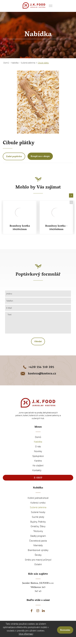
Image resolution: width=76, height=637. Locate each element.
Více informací (26, 633)
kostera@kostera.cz (38, 374)
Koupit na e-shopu (40, 156)
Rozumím (65, 630)
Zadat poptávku (14, 157)
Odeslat (38, 342)
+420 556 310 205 (38, 367)
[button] (71, 195)
